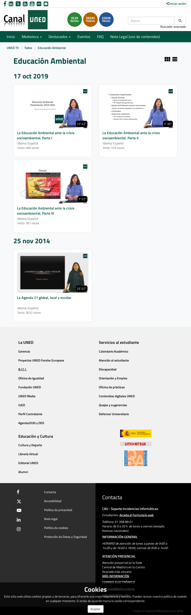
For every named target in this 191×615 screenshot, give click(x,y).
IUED (21, 405)
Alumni (23, 471)
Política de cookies (56, 527)
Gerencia (24, 351)
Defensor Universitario (114, 414)
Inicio (11, 37)
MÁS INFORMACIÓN (115, 576)
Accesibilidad (53, 501)
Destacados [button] (60, 37)
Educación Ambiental (52, 47)
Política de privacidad (58, 509)
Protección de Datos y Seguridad (65, 536)
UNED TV (13, 47)
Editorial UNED (28, 463)
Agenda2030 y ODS (31, 423)
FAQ (100, 37)
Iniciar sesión (176, 3)
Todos (28, 47)
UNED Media (26, 396)
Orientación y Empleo (113, 378)
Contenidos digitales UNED (117, 396)
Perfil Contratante (30, 414)
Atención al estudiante (114, 360)
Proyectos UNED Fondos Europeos (41, 360)
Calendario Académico (113, 351)
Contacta (50, 492)
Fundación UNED (29, 387)
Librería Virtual (28, 454)
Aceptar (96, 609)
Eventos (83, 37)
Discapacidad (108, 369)
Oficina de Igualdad (31, 378)
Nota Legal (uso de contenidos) (135, 37)
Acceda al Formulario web (136, 515)
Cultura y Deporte (30, 445)
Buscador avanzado (173, 26)
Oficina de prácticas (112, 387)
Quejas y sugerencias (113, 405)
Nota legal (51, 518)
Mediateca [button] (32, 37)
